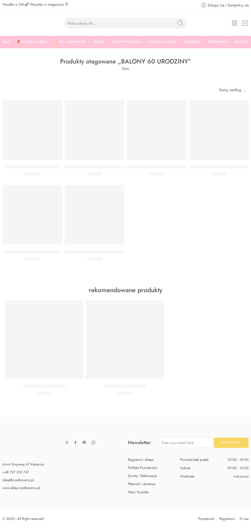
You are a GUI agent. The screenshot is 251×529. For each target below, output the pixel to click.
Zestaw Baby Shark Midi (44, 386)
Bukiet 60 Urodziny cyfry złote (32, 167)
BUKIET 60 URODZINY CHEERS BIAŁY (100, 251)
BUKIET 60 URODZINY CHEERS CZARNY (102, 167)
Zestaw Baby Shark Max (125, 386)
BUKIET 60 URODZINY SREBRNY (157, 167)
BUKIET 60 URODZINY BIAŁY (32, 251)
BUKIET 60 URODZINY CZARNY (218, 167)
